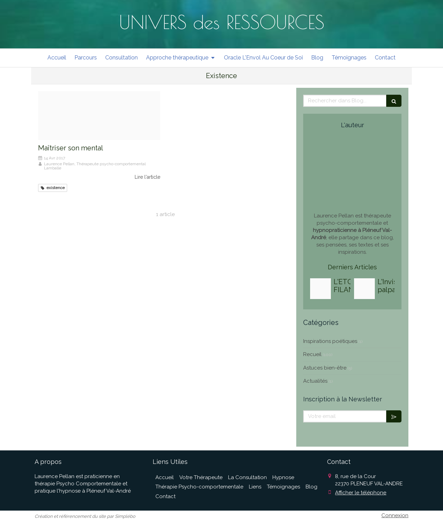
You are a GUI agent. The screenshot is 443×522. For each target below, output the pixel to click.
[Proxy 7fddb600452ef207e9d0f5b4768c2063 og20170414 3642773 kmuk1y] (99, 115)
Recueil (312, 354)
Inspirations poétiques (330, 341)
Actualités (315, 381)
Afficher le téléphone (360, 493)
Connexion (394, 515)
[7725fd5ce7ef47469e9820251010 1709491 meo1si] (320, 288)
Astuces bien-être (324, 368)
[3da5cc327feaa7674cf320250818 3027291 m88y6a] (364, 288)
